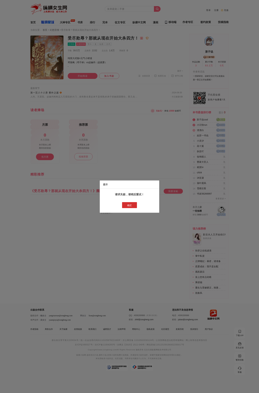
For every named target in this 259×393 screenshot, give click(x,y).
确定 (129, 205)
